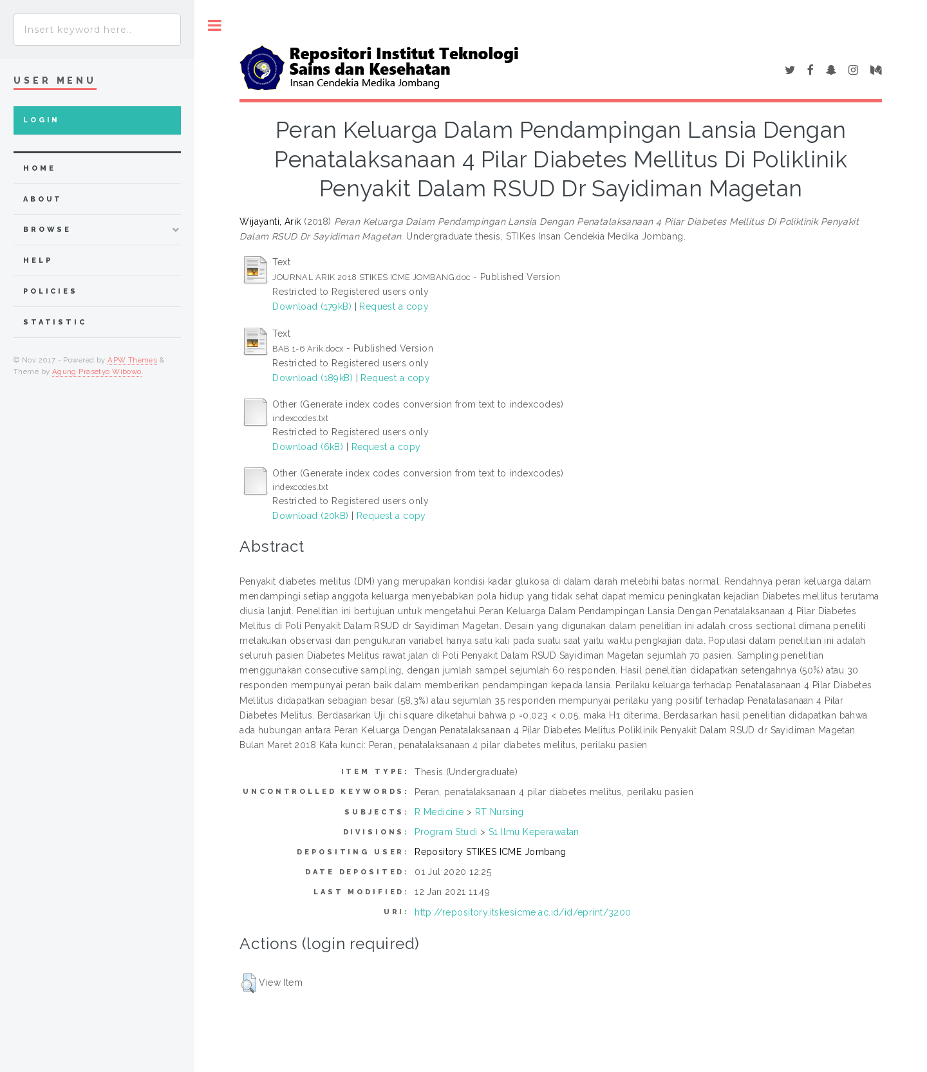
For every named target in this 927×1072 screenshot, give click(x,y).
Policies (50, 291)
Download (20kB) (310, 516)
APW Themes (132, 359)
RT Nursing (499, 812)
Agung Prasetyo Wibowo (97, 371)
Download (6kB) (307, 447)
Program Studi (446, 832)
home (39, 168)
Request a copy (394, 306)
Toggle (214, 25)
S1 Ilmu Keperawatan (534, 832)
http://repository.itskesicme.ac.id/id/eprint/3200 (523, 912)
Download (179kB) (311, 306)
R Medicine (439, 812)
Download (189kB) (312, 378)
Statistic (55, 322)
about (42, 199)
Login (41, 120)
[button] (248, 983)
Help (37, 260)
